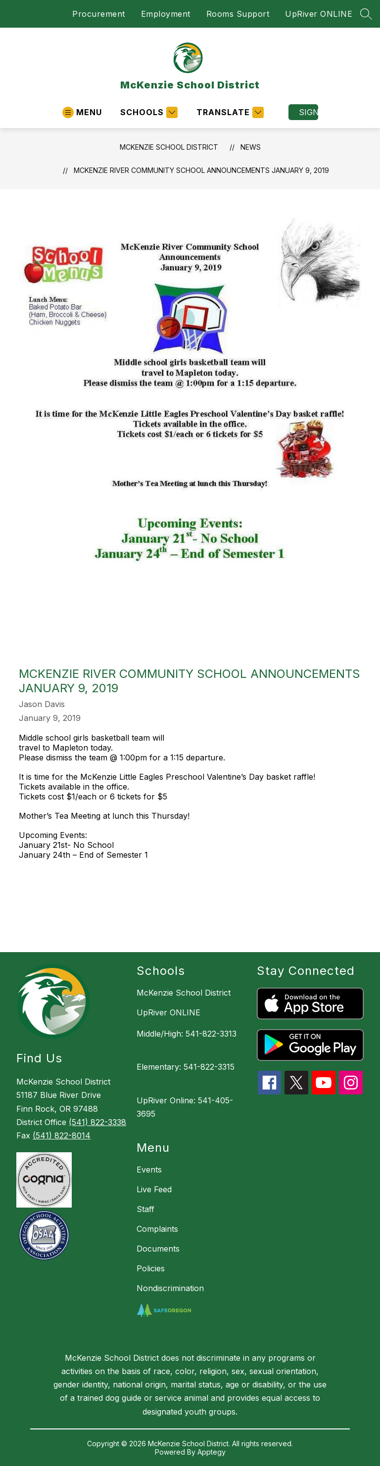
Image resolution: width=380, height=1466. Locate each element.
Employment (165, 14)
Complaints (157, 1229)
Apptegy (211, 1452)
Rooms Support (238, 14)
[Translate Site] (229, 112)
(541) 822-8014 (62, 1135)
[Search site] (366, 14)
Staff (145, 1209)
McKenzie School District (169, 147)
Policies (151, 1268)
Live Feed (154, 1189)
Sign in (308, 112)
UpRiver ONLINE (318, 14)
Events (149, 1169)
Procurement (98, 14)
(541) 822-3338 (97, 1122)
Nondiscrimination (170, 1288)
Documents (158, 1249)
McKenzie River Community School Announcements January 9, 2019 (201, 170)
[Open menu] (82, 112)
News (250, 147)
